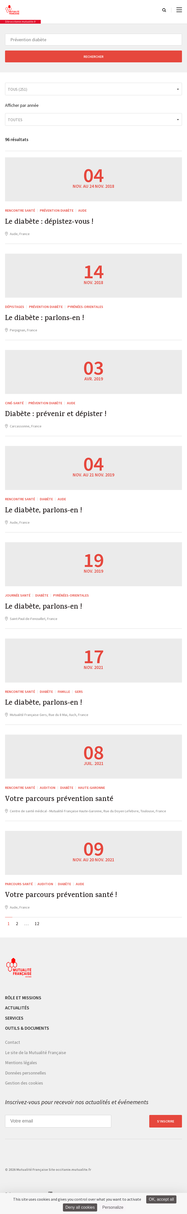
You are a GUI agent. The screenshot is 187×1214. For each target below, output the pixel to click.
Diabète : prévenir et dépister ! (57, 417)
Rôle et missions (23, 1003)
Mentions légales (21, 1068)
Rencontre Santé (20, 210)
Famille (64, 695)
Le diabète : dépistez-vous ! (51, 223)
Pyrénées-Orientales (85, 307)
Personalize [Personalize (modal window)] (112, 1207)
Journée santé (17, 598)
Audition (47, 792)
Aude (82, 210)
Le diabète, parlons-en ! (45, 514)
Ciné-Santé (14, 404)
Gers (79, 695)
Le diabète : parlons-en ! (46, 320)
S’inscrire (165, 1127)
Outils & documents (27, 1034)
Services (14, 1024)
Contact (12, 1048)
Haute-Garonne (91, 792)
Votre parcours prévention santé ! (63, 901)
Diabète (46, 501)
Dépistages (14, 307)
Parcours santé (19, 889)
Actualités (17, 1014)
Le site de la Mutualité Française (35, 1058)
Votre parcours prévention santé (61, 805)
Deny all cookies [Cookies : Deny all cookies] (80, 1207)
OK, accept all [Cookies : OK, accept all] (161, 1199)
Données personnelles (25, 1079)
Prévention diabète (56, 210)
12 (37, 929)
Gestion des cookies (24, 1089)
